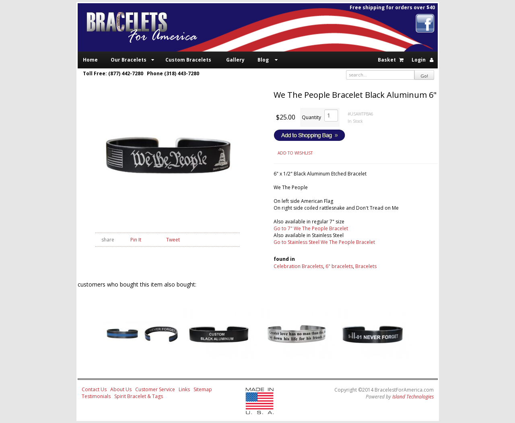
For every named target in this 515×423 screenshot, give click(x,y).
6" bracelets (339, 266)
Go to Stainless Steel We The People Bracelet (324, 242)
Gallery (235, 59)
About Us (121, 389)
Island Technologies (413, 396)
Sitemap (203, 389)
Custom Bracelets (188, 59)
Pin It (135, 239)
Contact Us (94, 389)
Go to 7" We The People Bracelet (311, 228)
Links (184, 389)
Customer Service (155, 389)
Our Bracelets (128, 59)
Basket (387, 59)
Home (90, 59)
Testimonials (96, 396)
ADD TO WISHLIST (295, 153)
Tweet (173, 239)
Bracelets (366, 266)
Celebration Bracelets (298, 266)
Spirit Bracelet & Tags (138, 396)
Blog (263, 59)
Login (419, 59)
